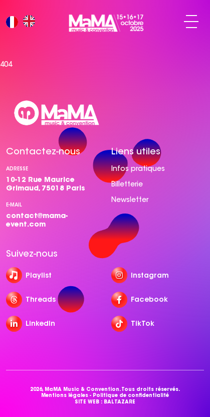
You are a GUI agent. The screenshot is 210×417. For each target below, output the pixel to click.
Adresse (17, 168)
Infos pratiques (138, 168)
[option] (31, 22)
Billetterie (127, 183)
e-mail (14, 204)
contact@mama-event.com (37, 220)
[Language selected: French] (23, 22)
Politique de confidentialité (131, 395)
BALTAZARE (119, 402)
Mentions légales (64, 395)
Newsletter (129, 199)
